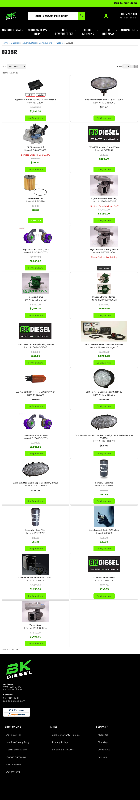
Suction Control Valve (104, 577)
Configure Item (35, 118)
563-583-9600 (11, 698)
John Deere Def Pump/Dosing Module (35, 344)
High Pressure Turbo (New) (104, 198)
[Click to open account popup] (106, 16)
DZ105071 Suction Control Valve (104, 147)
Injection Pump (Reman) (104, 297)
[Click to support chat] (126, 16)
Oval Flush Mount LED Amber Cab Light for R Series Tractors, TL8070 (104, 436)
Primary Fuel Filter (104, 483)
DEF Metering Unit (35, 147)
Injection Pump (35, 297)
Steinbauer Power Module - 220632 (35, 577)
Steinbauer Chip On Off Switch (104, 530)
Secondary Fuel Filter (35, 530)
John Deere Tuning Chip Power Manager (104, 344)
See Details (104, 268)
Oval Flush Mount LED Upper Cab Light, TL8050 (35, 483)
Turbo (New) (36, 625)
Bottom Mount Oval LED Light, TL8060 (104, 99)
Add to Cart (35, 220)
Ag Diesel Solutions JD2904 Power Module (35, 99)
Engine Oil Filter (35, 198)
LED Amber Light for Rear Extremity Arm (35, 392)
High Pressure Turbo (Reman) (104, 249)
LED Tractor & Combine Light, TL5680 (104, 392)
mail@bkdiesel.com (14, 701)
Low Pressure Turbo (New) (35, 435)
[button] (57, 16)
